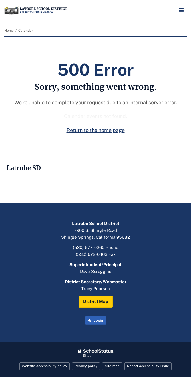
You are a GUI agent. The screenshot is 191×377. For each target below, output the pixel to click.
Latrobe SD (24, 168)
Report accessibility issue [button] (148, 366)
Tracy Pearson (95, 288)
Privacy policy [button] (86, 366)
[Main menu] (181, 10)
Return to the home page (96, 130)
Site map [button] (112, 366)
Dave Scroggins (95, 271)
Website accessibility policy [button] (44, 366)
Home (9, 31)
